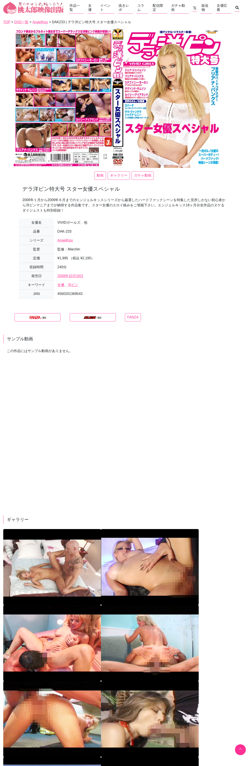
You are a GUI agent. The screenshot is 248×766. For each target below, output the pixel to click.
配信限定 (158, 8)
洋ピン (73, 285)
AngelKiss (65, 240)
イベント (105, 8)
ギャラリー (118, 175)
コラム (140, 8)
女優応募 (222, 8)
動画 (100, 175)
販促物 (205, 8)
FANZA (133, 317)
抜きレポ (124, 8)
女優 (90, 8)
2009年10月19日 (70, 276)
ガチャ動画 (178, 8)
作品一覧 (74, 8)
